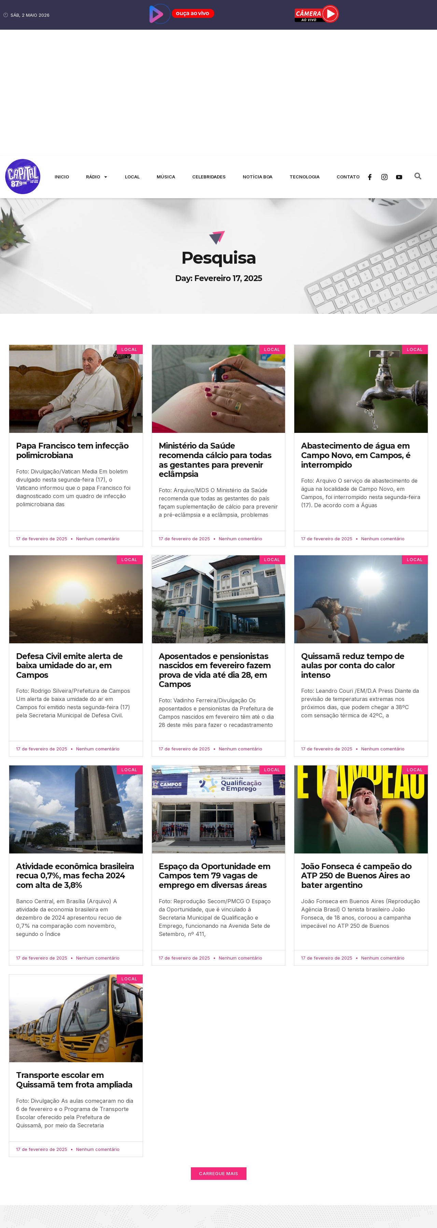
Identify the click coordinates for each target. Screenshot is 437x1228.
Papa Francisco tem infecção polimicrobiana (72, 325)
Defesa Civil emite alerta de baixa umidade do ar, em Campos (69, 540)
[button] (218, 1047)
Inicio (62, 51)
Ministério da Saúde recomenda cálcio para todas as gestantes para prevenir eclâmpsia (215, 334)
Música (166, 51)
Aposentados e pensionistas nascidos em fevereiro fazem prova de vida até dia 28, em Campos (215, 545)
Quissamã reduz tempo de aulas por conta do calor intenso (352, 540)
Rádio (97, 51)
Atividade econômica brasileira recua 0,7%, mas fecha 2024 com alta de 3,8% (75, 750)
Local (132, 51)
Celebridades (209, 51)
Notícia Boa (257, 51)
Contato (348, 51)
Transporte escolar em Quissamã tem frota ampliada (74, 954)
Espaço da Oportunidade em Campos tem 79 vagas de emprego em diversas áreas (214, 750)
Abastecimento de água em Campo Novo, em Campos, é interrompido (355, 330)
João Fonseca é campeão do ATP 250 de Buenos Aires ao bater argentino (356, 750)
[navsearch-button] (418, 51)
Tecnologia (305, 51)
